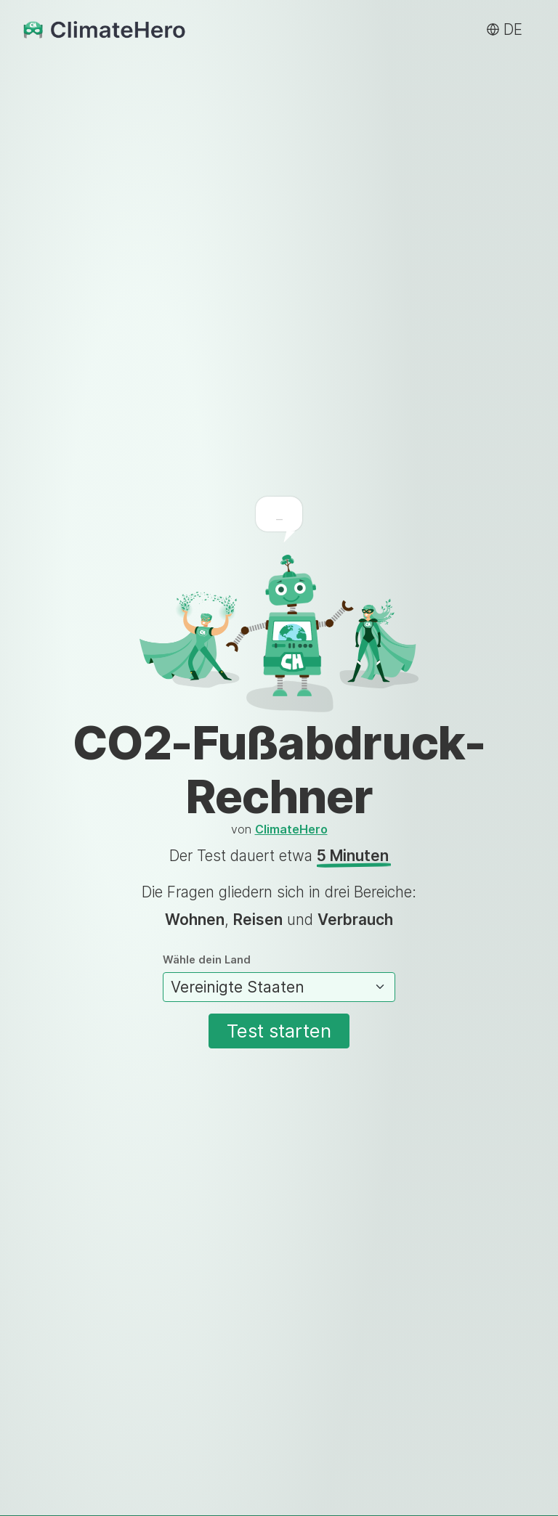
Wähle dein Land (279, 978)
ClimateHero (291, 829)
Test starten (279, 1030)
